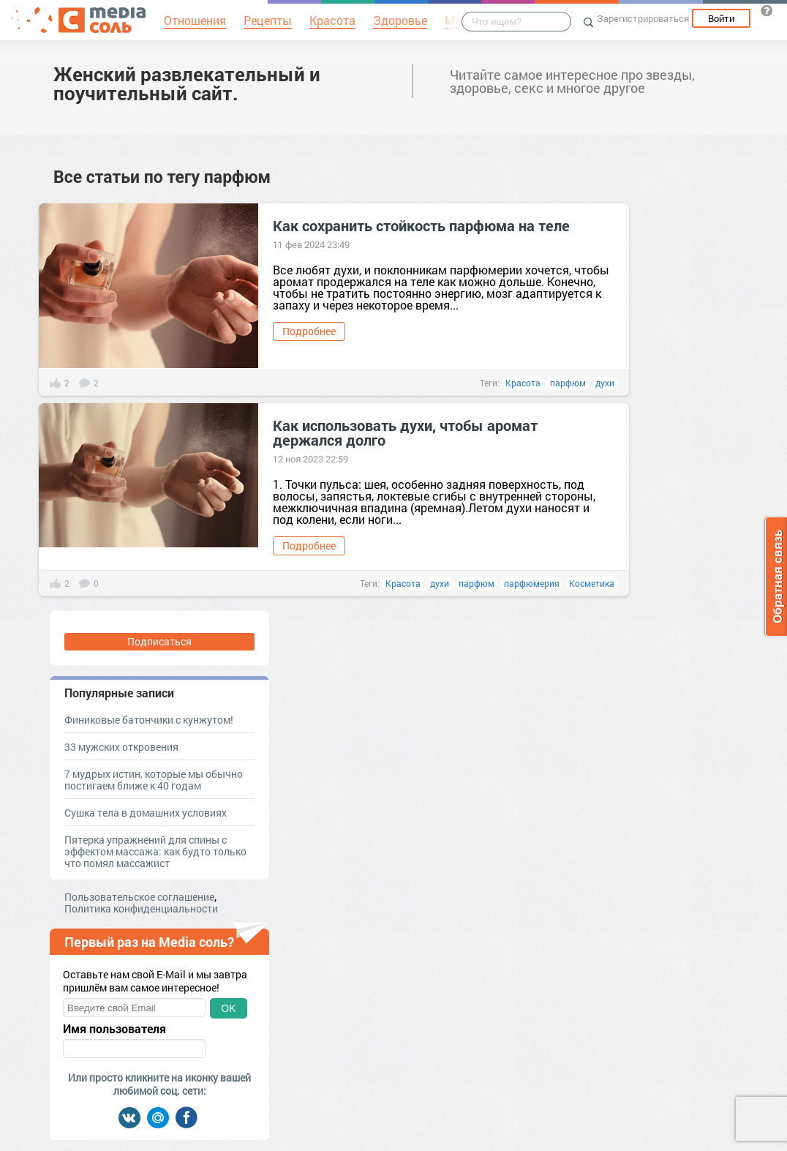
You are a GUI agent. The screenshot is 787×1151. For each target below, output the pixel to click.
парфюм (568, 383)
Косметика (591, 583)
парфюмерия (532, 583)
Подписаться (159, 641)
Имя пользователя (114, 1028)
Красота (523, 383)
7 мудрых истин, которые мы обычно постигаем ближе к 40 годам (153, 779)
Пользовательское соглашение (139, 897)
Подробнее (309, 331)
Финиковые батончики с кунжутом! (148, 720)
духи (604, 383)
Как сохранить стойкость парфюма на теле (421, 225)
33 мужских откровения (121, 747)
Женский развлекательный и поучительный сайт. (186, 83)
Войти (721, 18)
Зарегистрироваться (643, 18)
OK (228, 1008)
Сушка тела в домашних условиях (145, 813)
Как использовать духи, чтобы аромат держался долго (405, 432)
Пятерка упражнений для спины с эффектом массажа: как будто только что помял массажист (155, 851)
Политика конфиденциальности (141, 908)
